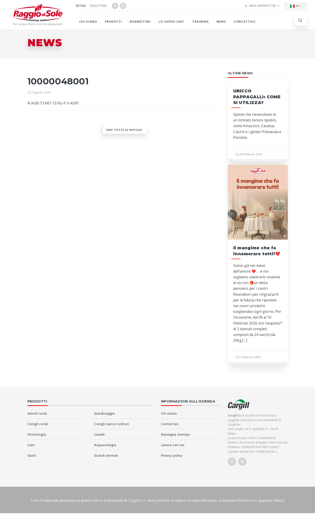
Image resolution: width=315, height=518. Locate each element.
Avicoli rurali (37, 413)
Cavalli (99, 434)
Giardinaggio (104, 413)
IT (294, 6)
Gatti (31, 455)
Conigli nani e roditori (111, 424)
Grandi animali (106, 455)
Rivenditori (140, 21)
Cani (30, 445)
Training (200, 21)
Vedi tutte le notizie (124, 130)
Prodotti (113, 21)
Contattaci (244, 21)
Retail (81, 5)
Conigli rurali (37, 424)
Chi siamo (88, 21)
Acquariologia (105, 445)
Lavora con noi (172, 445)
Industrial (98, 5)
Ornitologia (36, 434)
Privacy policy (172, 455)
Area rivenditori (260, 5)
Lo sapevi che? (172, 21)
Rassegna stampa (175, 434)
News (221, 21)
